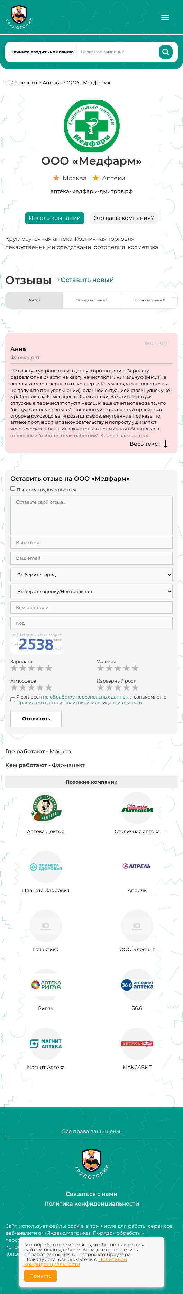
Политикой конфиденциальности (75, 1261)
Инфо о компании (55, 218)
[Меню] (165, 17)
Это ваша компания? (124, 218)
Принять (40, 1276)
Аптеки (52, 82)
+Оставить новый (85, 280)
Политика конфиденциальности (91, 1203)
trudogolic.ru (21, 82)
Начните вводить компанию (42, 51)
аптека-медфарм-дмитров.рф (92, 191)
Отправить (36, 718)
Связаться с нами (91, 1194)
